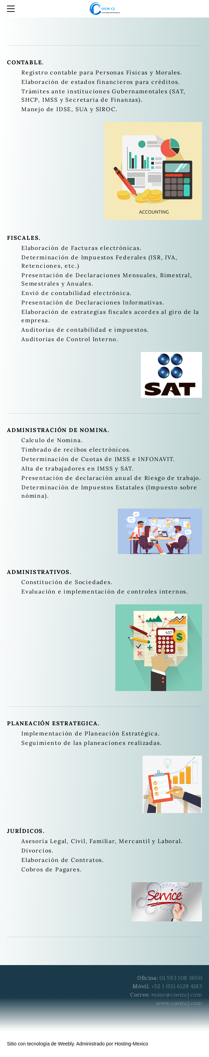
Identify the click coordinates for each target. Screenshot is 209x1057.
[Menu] (12, 9)
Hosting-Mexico (131, 1044)
